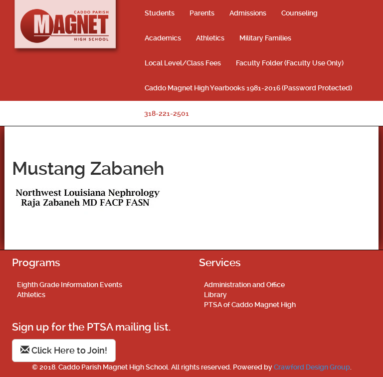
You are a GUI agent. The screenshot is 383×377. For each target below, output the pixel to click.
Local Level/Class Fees (183, 63)
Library (215, 295)
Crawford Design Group (312, 367)
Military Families (265, 38)
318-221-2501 (166, 113)
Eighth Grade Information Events (69, 285)
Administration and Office (244, 285)
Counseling (299, 13)
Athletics (210, 38)
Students (160, 13)
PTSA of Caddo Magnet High (250, 305)
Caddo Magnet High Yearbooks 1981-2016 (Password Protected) (248, 88)
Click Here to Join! (63, 350)
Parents (202, 13)
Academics (163, 38)
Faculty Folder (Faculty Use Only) (290, 63)
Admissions (247, 13)
